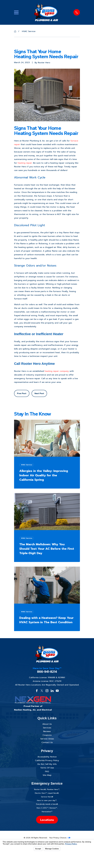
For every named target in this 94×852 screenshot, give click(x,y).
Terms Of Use (47, 767)
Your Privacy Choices (59, 837)
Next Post (39, 393)
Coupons (47, 735)
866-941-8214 (47, 671)
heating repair (25, 162)
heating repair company (57, 371)
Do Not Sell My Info (47, 764)
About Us (47, 724)
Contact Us (47, 742)
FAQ (47, 771)
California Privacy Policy (47, 760)
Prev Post (21, 393)
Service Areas (47, 738)
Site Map (47, 775)
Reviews (47, 731)
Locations (47, 820)
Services (47, 727)
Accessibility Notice (47, 756)
